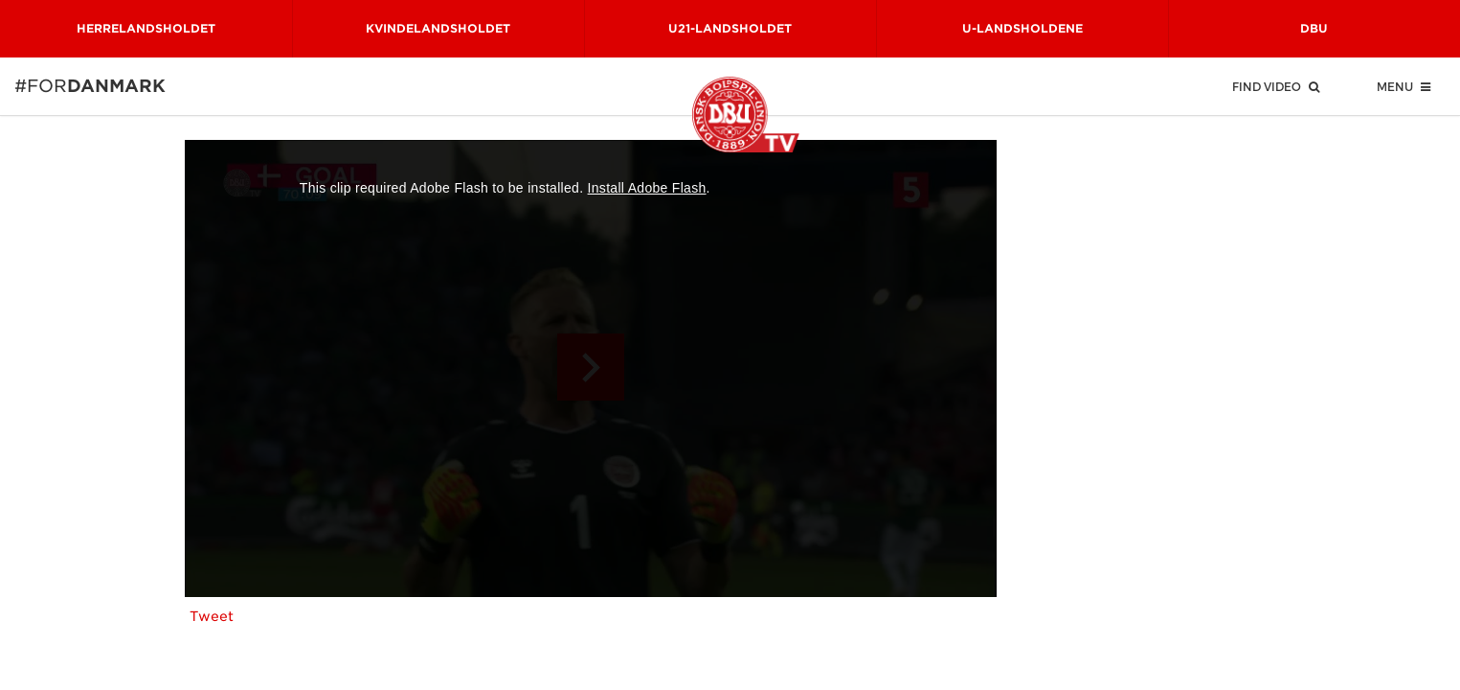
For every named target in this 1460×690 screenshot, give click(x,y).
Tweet (212, 616)
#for (40, 86)
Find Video (1275, 86)
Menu (1403, 86)
